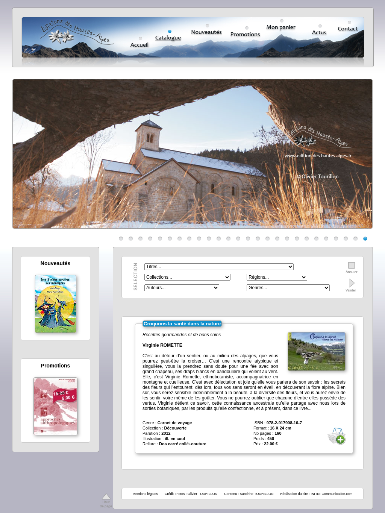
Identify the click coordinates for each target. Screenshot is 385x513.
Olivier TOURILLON (202, 494)
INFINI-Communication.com (332, 494)
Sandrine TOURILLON (257, 494)
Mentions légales (145, 494)
